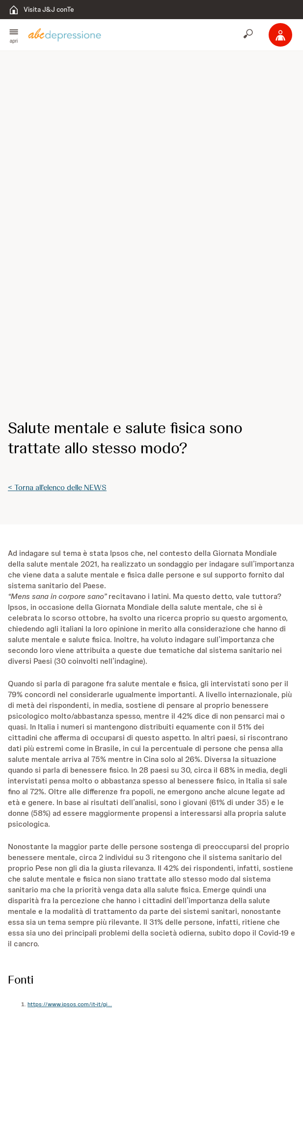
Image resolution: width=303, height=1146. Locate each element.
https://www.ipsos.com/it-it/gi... (70, 1004)
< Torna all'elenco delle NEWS (57, 487)
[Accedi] (280, 35)
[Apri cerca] (249, 34)
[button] (14, 35)
